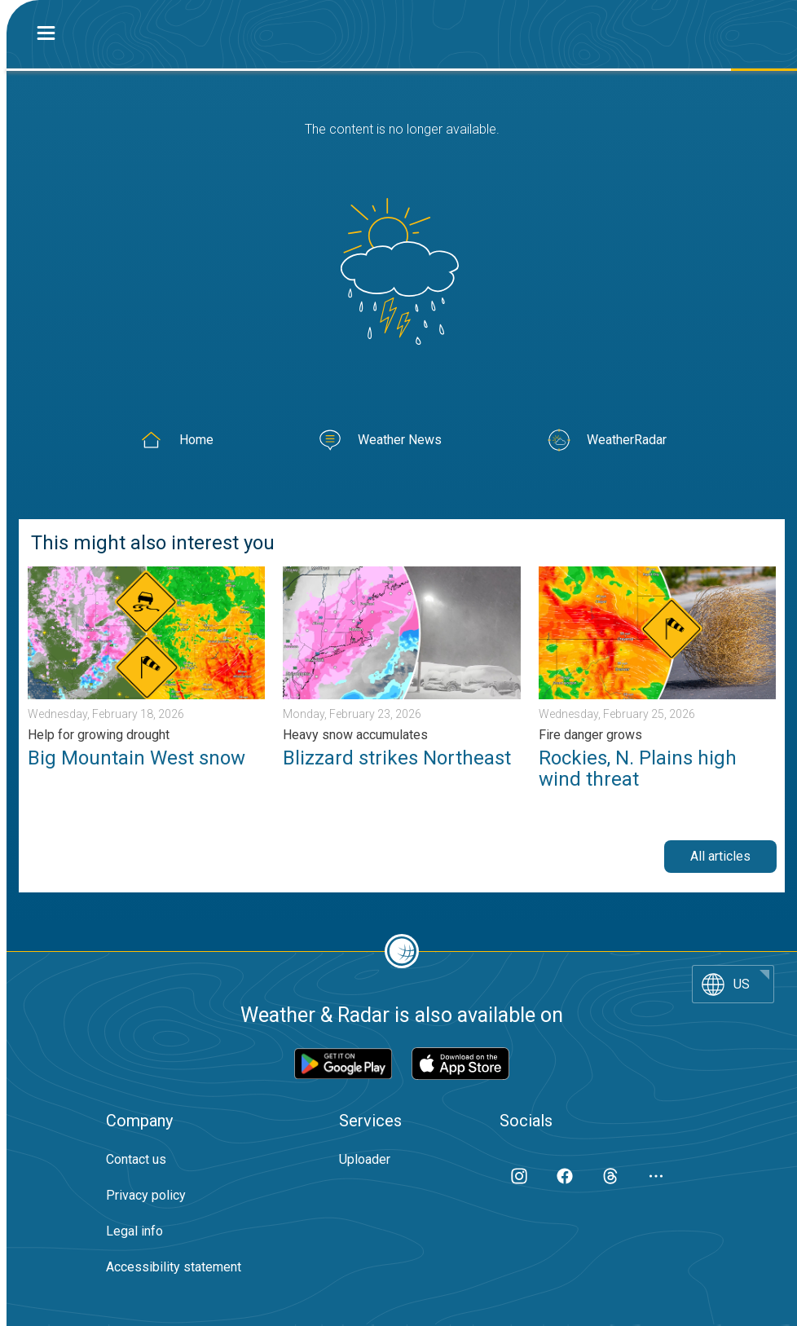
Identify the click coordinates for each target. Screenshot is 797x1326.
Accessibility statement (173, 1267)
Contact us (136, 1159)
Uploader (364, 1159)
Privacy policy (146, 1195)
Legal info (134, 1231)
